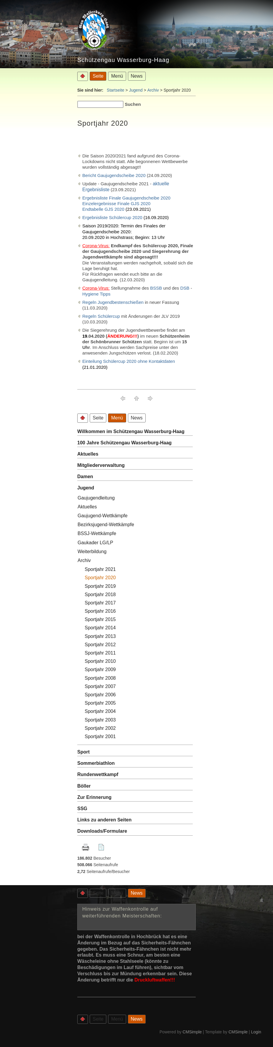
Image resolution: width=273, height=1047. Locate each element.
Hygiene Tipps (96, 293)
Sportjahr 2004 (100, 711)
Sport (83, 751)
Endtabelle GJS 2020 (103, 209)
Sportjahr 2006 (100, 694)
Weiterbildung (92, 551)
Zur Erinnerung (94, 797)
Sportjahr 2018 (100, 594)
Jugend (136, 90)
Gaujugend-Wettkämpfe (103, 515)
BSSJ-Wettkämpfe (97, 533)
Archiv (153, 90)
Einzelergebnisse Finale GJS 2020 (116, 203)
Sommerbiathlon (96, 763)
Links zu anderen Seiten (104, 819)
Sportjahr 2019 (100, 586)
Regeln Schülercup (101, 316)
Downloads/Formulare (102, 831)
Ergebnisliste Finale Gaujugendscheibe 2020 (126, 197)
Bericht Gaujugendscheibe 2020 (114, 175)
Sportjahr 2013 (100, 636)
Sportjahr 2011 (100, 652)
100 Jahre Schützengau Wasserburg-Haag (124, 442)
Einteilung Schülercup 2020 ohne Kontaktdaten (128, 361)
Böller (84, 786)
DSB (185, 288)
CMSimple (192, 1032)
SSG (83, 808)
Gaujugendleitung (96, 497)
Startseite (115, 90)
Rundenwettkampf (97, 774)
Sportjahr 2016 (100, 611)
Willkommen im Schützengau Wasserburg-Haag (130, 431)
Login (256, 1032)
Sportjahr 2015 (100, 619)
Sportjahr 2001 (100, 736)
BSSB (156, 288)
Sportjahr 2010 (100, 661)
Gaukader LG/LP (95, 542)
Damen (85, 476)
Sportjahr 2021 (100, 569)
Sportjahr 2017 (100, 602)
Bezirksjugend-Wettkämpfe (106, 524)
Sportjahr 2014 (100, 627)
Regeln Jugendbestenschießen (113, 302)
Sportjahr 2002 (100, 728)
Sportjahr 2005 (100, 703)
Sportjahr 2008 (101, 678)
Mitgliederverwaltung (101, 465)
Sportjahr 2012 (100, 644)
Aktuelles (87, 454)
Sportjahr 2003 (100, 719)
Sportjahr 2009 (100, 669)
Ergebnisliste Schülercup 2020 (112, 217)
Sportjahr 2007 (100, 686)
